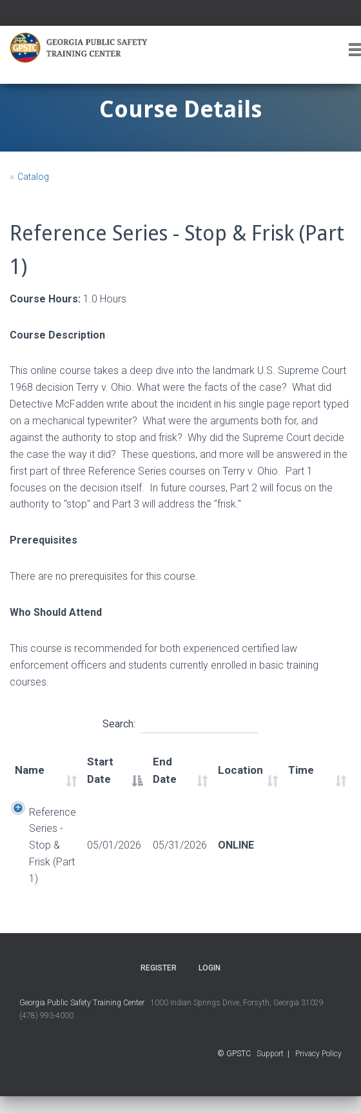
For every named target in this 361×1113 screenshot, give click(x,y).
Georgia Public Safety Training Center (81, 1002)
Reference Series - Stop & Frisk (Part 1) (52, 845)
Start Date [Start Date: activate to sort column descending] (100, 770)
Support (270, 1053)
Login (209, 967)
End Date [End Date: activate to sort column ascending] (165, 770)
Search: (180, 722)
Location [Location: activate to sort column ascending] (240, 769)
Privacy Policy (318, 1053)
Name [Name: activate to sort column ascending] (29, 769)
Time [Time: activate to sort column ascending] (301, 769)
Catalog (33, 177)
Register (159, 967)
